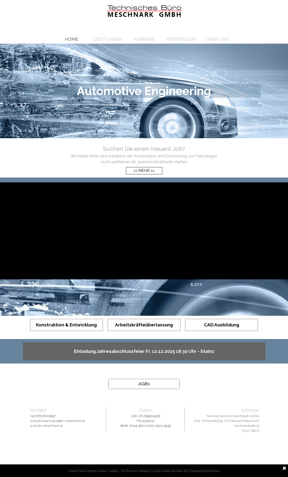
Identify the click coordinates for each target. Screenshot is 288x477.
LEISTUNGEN (108, 39)
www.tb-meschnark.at (46, 426)
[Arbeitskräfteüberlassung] (144, 325)
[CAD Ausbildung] (221, 325)
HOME (71, 39)
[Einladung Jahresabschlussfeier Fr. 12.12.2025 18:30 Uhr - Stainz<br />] (144, 351)
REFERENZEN (181, 39)
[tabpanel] (144, 155)
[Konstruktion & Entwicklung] (66, 325)
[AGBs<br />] (144, 384)
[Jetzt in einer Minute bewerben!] (144, 24)
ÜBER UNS (217, 39)
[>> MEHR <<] (144, 170)
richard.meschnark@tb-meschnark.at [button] (57, 421)
